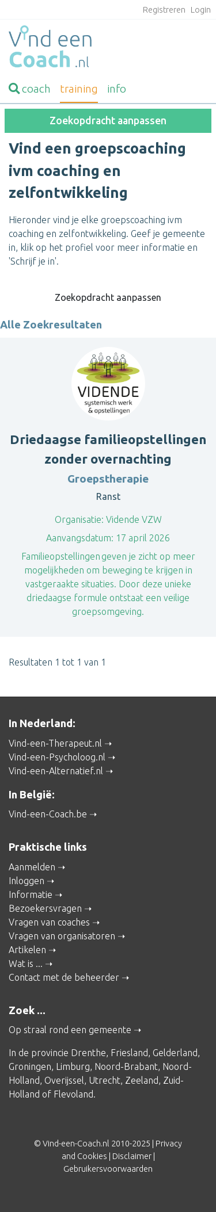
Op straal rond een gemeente (70, 1029)
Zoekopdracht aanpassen (108, 120)
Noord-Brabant (126, 1066)
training (79, 88)
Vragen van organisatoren (62, 936)
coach (30, 88)
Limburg (73, 1066)
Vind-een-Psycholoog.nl (57, 757)
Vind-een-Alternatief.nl (56, 771)
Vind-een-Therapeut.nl (55, 743)
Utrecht (104, 1080)
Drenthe (88, 1052)
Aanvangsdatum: (79, 538)
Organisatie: (79, 519)
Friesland (129, 1052)
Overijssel (64, 1080)
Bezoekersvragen (45, 908)
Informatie (30, 894)
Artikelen (27, 950)
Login (201, 9)
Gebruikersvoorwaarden (108, 1168)
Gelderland (175, 1052)
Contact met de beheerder (64, 977)
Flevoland (73, 1094)
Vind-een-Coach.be (48, 814)
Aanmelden (32, 867)
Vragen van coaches (49, 922)
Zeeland (141, 1080)
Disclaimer (131, 1156)
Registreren (164, 9)
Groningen (30, 1066)
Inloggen (26, 880)
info (116, 88)
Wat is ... (26, 963)
